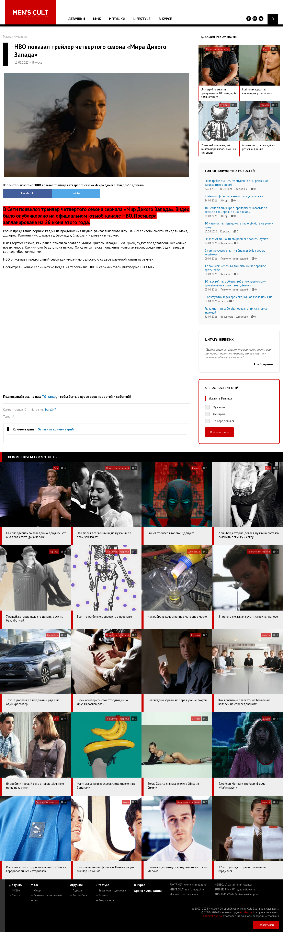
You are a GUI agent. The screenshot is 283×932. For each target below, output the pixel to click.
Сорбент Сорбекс (211, 916)
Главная (8, 37)
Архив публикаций (148, 891)
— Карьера (102, 895)
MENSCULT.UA (233, 884)
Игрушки (117, 18)
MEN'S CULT (187, 889)
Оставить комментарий (56, 429)
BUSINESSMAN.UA (235, 889)
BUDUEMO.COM (237, 894)
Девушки (76, 18)
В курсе (165, 18)
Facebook (26, 193)
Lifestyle (141, 18)
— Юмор (36, 890)
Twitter (73, 193)
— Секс (35, 900)
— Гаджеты (76, 890)
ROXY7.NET (188, 884)
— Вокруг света (105, 900)
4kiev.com (184, 894)
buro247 (50, 410)
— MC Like (15, 890)
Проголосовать (219, 432)
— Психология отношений (46, 895)
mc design (246, 912)
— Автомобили (79, 895)
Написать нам (266, 925)
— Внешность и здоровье (111, 890)
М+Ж (97, 18)
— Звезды (15, 895)
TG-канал (49, 396)
